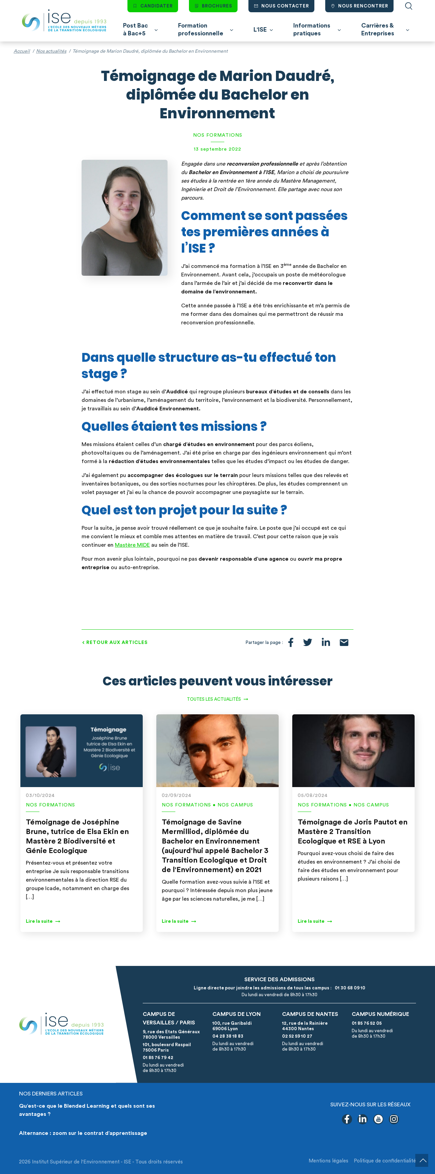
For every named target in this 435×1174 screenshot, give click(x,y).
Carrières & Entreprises (377, 29)
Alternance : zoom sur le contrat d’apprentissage (83, 1133)
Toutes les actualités (214, 699)
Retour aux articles (117, 642)
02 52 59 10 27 (297, 1036)
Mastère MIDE (132, 545)
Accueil (22, 51)
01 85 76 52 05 (367, 1023)
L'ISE (260, 30)
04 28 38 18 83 (227, 1036)
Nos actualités (51, 51)
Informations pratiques (311, 29)
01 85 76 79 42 (158, 1057)
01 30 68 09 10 (349, 988)
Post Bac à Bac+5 (135, 29)
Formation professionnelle (200, 29)
